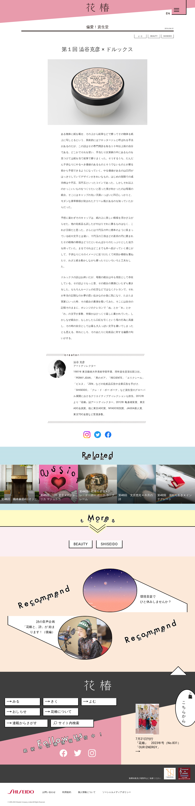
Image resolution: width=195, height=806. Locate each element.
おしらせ (21, 712)
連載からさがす (22, 723)
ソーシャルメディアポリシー (116, 792)
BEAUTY (154, 36)
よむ (141, 36)
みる (13, 702)
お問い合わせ (48, 792)
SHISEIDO (167, 36)
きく (51, 702)
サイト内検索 (66, 723)
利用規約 (66, 792)
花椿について (60, 712)
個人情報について (87, 792)
